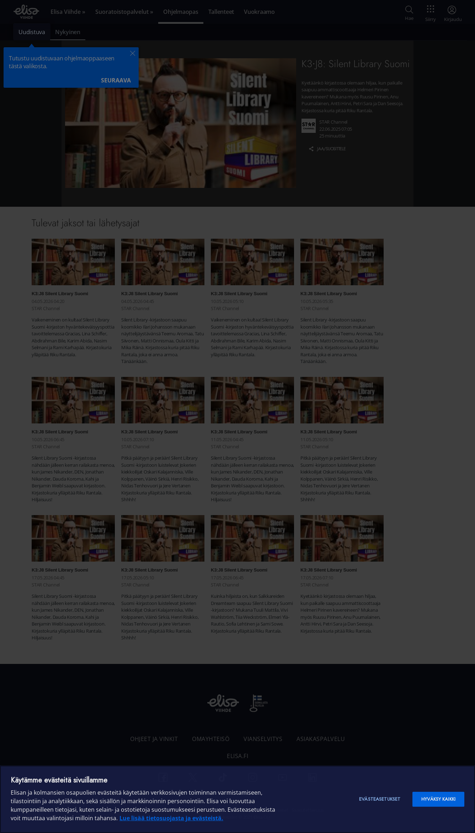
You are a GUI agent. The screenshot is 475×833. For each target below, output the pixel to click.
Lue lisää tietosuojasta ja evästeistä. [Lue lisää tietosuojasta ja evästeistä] (171, 818)
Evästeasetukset (379, 799)
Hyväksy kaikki (438, 799)
